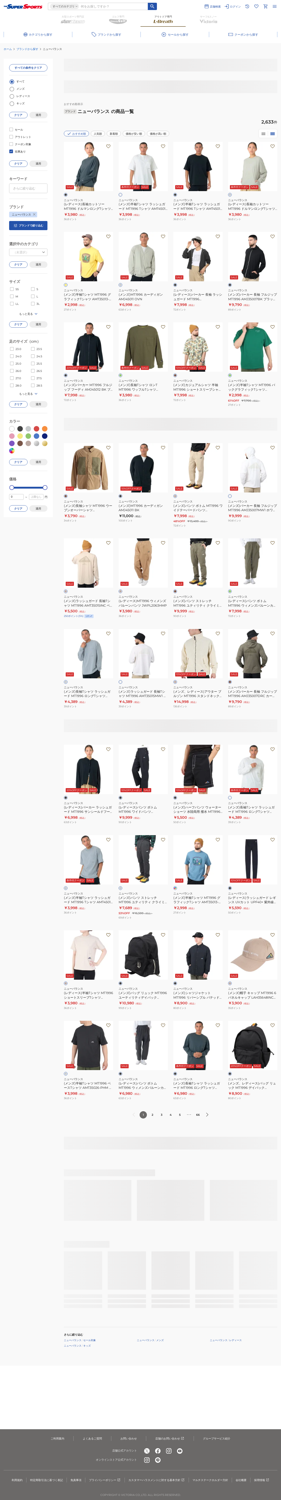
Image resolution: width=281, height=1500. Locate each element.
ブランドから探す (27, 49)
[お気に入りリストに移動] (256, 6)
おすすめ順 (76, 133)
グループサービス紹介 (216, 1438)
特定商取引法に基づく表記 (46, 1480)
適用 (38, 115)
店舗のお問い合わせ (170, 1438)
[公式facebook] (158, 1451)
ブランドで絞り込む (28, 225)
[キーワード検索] (152, 6)
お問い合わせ (128, 1438)
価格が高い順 (158, 133)
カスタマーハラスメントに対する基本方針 (156, 1480)
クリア (18, 115)
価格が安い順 (134, 133)
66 (198, 1114)
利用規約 (17, 1480)
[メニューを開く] (275, 6)
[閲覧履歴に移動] (247, 6)
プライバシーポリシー (105, 1480)
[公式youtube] (179, 1451)
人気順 (98, 133)
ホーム (8, 49)
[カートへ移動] (265, 6)
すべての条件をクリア (28, 67)
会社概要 (241, 1480)
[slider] (11, 487)
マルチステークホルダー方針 (210, 1480)
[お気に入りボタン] (108, 146)
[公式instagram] (169, 1451)
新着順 (114, 133)
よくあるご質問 (92, 1438)
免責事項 (75, 1480)
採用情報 (262, 1480)
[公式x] (147, 1451)
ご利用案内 (57, 1438)
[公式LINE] (158, 1460)
